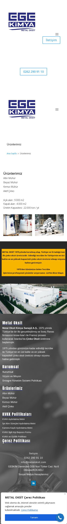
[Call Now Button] (60, 517)
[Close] (65, 494)
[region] (34, 508)
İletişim (51, 40)
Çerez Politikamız (29, 510)
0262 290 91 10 (33, 72)
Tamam (34, 517)
